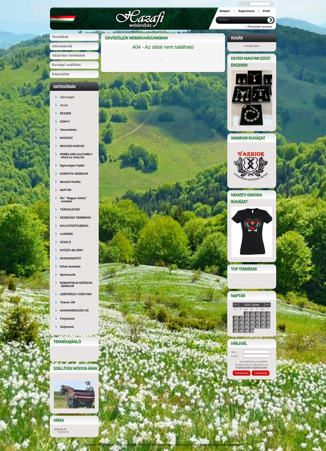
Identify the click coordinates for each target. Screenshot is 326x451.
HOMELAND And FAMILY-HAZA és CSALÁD (76, 156)
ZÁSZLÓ (65, 242)
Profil (152, 444)
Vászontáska (68, 129)
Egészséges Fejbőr (72, 165)
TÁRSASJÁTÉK (70, 209)
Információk (165, 444)
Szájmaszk (67, 326)
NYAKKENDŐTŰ (70, 258)
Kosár (118, 444)
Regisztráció (105, 444)
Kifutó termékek (70, 266)
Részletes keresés (136, 444)
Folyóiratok (67, 318)
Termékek (90, 444)
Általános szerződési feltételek (192, 444)
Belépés (225, 11)
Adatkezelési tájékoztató (227, 444)
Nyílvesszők (68, 274)
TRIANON (63, 432)
